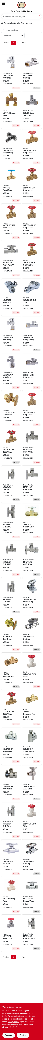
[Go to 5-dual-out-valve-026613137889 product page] (11, 409)
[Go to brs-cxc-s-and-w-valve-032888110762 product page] (11, 447)
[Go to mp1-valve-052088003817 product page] (32, 484)
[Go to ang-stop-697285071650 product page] (11, 372)
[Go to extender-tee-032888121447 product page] (11, 671)
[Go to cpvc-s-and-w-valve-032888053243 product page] (32, 671)
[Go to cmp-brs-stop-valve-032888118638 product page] (32, 147)
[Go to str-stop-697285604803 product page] (32, 634)
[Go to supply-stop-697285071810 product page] (11, 147)
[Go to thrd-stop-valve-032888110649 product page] (32, 409)
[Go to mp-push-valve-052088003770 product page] (11, 260)
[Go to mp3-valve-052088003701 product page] (11, 559)
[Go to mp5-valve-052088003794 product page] (32, 559)
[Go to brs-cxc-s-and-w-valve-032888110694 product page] (11, 709)
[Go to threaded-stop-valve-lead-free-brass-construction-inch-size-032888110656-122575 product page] (32, 222)
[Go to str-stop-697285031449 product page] (32, 73)
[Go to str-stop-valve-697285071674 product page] (32, 372)
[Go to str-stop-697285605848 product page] (11, 858)
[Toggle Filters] (40, 35)
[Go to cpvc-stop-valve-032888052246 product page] (11, 896)
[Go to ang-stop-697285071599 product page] (11, 73)
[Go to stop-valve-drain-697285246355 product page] (11, 185)
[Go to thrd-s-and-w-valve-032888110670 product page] (11, 222)
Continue (8, 1035)
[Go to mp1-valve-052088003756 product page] (11, 596)
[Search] (39, 16)
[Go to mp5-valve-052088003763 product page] (32, 933)
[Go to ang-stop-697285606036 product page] (11, 297)
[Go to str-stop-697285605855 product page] (32, 858)
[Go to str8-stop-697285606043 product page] (32, 297)
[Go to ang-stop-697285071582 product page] (11, 335)
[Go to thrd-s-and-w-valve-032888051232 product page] (11, 933)
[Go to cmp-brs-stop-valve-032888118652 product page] (32, 185)
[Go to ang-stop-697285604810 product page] (32, 784)
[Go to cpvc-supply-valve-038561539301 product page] (32, 522)
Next (23, 43)
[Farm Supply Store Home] (21, 5)
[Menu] (3, 3)
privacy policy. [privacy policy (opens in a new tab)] (13, 1022)
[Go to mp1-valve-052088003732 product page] (32, 447)
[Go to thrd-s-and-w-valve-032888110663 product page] (32, 260)
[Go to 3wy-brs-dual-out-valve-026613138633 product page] (11, 634)
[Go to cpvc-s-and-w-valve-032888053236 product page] (32, 821)
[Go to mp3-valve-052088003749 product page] (11, 821)
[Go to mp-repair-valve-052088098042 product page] (32, 896)
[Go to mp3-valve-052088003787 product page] (11, 484)
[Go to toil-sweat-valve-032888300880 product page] (11, 110)
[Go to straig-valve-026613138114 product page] (32, 746)
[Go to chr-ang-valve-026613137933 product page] (11, 784)
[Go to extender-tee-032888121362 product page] (32, 709)
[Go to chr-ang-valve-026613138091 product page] (11, 746)
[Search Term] (21, 16)
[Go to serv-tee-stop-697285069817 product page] (32, 110)
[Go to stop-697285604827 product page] (32, 596)
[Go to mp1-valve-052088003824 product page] (11, 522)
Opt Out (23, 1035)
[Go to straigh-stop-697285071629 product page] (32, 335)
